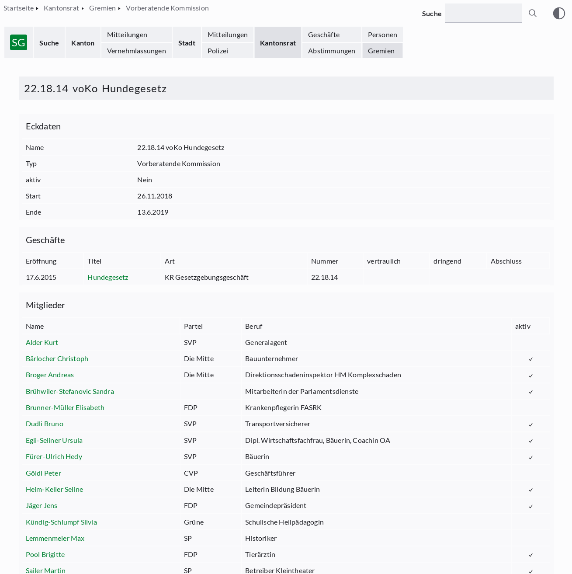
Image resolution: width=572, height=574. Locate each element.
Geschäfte (324, 34)
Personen (383, 34)
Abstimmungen (331, 50)
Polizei (218, 50)
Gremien (381, 50)
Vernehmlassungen (136, 50)
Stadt (186, 42)
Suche (49, 42)
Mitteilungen (127, 34)
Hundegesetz (107, 277)
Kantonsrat (278, 42)
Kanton (82, 42)
